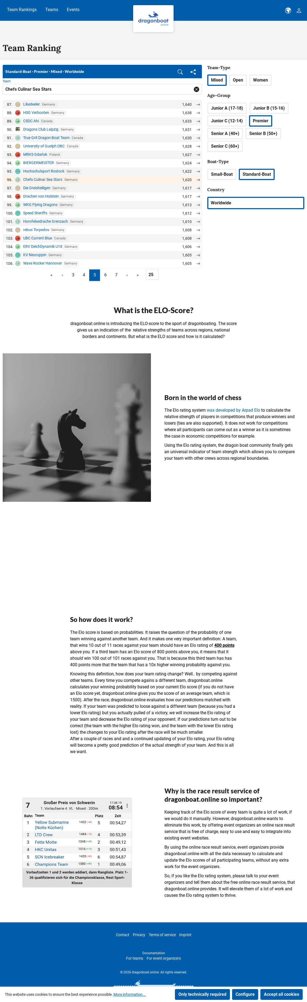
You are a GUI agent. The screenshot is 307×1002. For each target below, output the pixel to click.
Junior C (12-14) (227, 120)
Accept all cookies (281, 994)
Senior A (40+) (225, 133)
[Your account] (299, 10)
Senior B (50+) (263, 133)
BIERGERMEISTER (38, 163)
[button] (180, 71)
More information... (129, 994)
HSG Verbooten (36, 112)
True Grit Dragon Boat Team (46, 138)
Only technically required (202, 994)
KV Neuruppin (34, 255)
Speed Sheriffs (35, 213)
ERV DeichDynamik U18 (42, 246)
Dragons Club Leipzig (40, 129)
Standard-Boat (257, 174)
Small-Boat (222, 174)
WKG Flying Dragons (40, 204)
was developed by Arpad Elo (233, 410)
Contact (122, 935)
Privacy (139, 935)
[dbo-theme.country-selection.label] (288, 10)
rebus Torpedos (36, 230)
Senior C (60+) (225, 146)
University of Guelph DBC (44, 146)
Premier (260, 120)
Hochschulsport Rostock (43, 171)
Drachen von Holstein (41, 196)
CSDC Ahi (31, 121)
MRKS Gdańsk (35, 154)
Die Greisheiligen (36, 188)
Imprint (185, 935)
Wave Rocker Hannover (42, 263)
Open (238, 80)
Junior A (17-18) (227, 108)
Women (260, 80)
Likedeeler (31, 104)
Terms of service (162, 935)
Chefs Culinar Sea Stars (42, 179)
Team (7, 81)
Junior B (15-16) (269, 108)
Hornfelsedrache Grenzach (45, 221)
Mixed (217, 80)
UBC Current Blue (37, 238)
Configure (245, 994)
